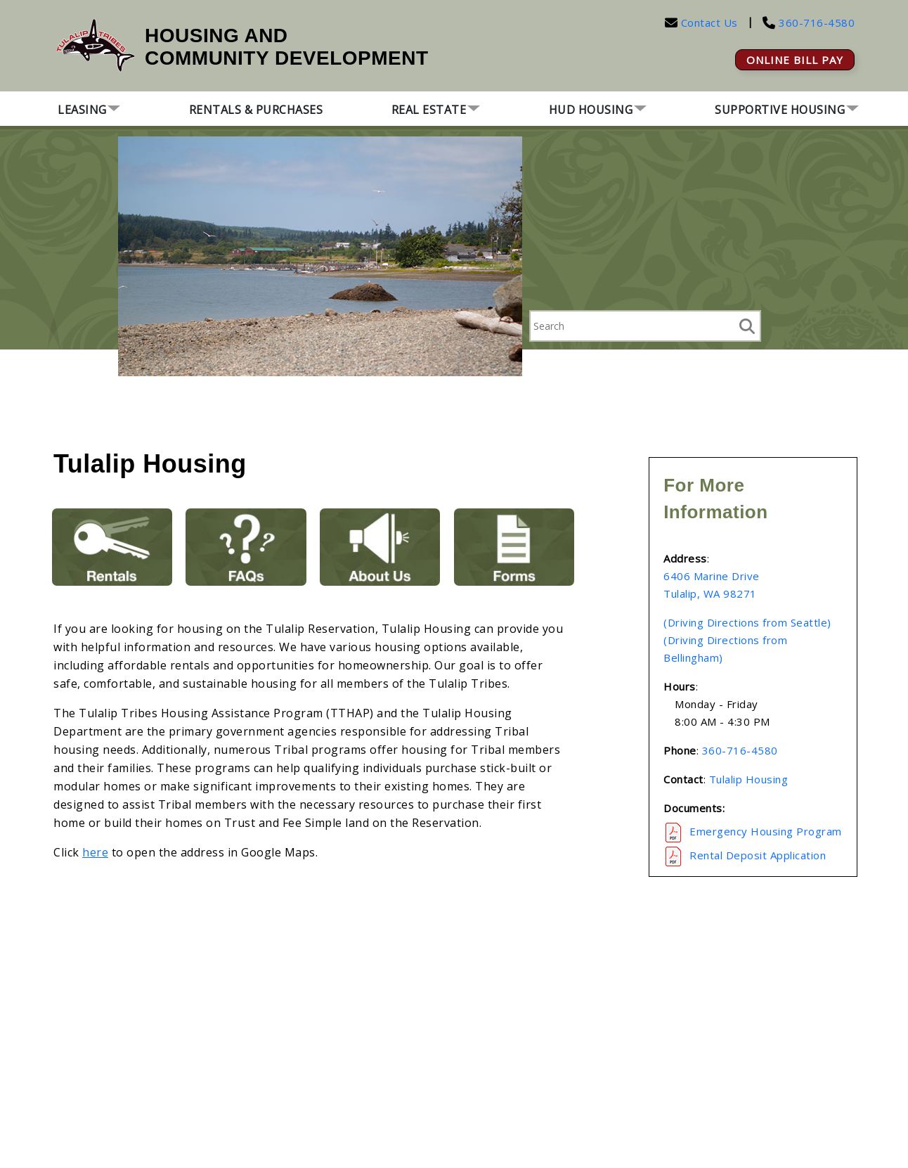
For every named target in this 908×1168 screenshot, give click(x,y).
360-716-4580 (815, 22)
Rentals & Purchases (256, 109)
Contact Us (709, 22)
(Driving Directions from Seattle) (747, 622)
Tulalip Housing (749, 779)
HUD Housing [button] (591, 109)
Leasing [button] (82, 109)
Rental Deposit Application (757, 855)
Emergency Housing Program (765, 831)
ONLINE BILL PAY (794, 60)
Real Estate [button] (429, 109)
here (95, 852)
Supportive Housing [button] (780, 109)
